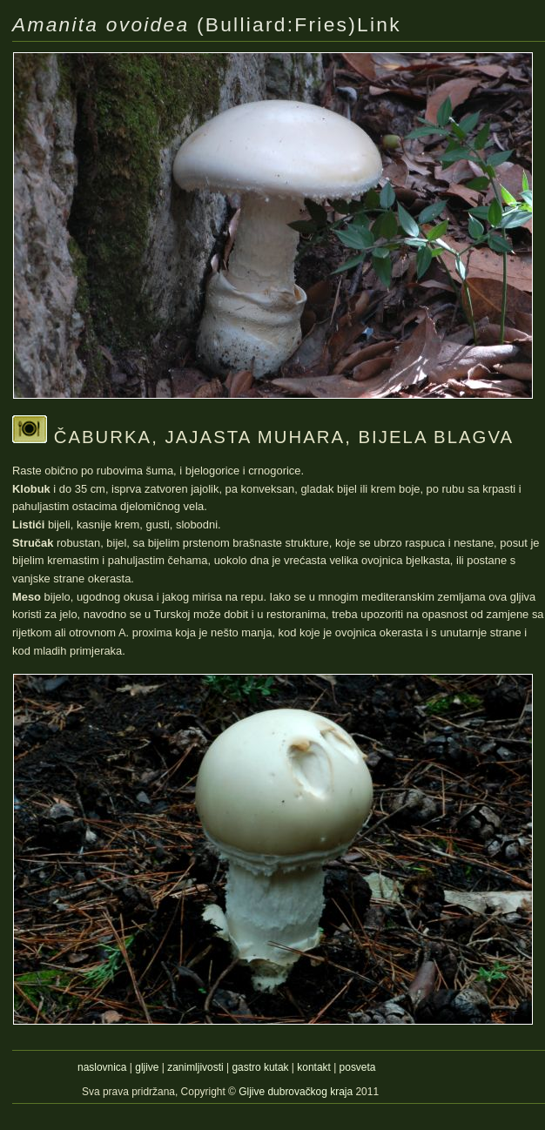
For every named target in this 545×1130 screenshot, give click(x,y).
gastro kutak (260, 1067)
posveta (358, 1067)
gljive (146, 1067)
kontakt (314, 1067)
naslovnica (101, 1067)
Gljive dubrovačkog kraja (297, 1092)
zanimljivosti (195, 1067)
